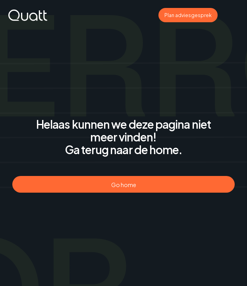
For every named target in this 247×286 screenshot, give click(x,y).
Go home (123, 184)
